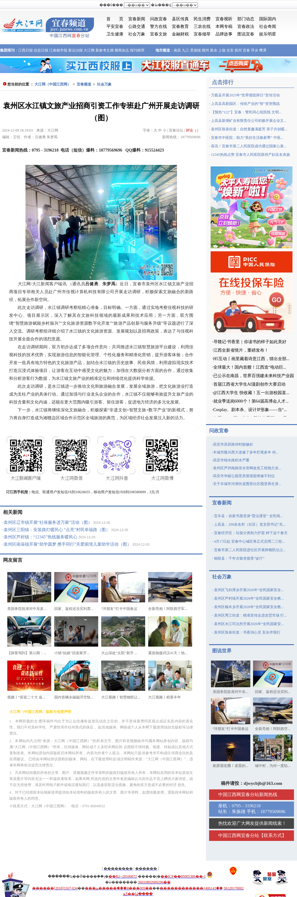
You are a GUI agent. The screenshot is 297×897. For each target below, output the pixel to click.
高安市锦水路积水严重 (231, 460)
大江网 (89, 50)
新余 (213, 50)
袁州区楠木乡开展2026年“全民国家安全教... (249, 607)
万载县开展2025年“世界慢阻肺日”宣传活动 (245, 95)
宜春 (246, 50)
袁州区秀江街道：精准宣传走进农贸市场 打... (250, 615)
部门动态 (245, 19)
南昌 (177, 50)
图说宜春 (245, 34)
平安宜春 (114, 26)
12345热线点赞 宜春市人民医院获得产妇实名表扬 (250, 154)
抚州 (238, 50)
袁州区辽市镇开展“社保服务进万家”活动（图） (48, 522)
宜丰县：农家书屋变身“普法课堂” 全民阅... (248, 516)
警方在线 (158, 26)
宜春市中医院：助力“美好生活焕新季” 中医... (247, 138)
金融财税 (180, 34)
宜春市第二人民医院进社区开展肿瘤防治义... (250, 550)
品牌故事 (223, 34)
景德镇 (195, 50)
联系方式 (273, 835)
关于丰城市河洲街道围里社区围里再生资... (247, 484)
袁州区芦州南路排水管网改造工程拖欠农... (247, 468)
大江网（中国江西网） (53, 84)
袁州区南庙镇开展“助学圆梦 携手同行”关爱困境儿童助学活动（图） (68, 544)
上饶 (221, 50)
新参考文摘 (104, 50)
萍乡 (254, 50)
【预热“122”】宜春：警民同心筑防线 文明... (246, 112)
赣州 (205, 50)
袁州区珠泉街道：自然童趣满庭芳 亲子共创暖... (249, 129)
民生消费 (202, 19)
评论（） (193, 130)
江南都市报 (58, 50)
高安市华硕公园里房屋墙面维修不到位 (244, 476)
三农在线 (202, 26)
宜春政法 (245, 26)
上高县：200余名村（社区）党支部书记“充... (249, 524)
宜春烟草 (202, 34)
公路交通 (136, 26)
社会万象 (136, 34)
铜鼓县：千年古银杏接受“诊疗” (239, 558)
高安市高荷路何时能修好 (233, 444)
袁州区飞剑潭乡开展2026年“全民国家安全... (249, 590)
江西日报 (25, 50)
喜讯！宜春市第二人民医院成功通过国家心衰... (248, 146)
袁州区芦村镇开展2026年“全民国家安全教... (249, 598)
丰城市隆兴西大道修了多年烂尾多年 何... (246, 452)
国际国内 (267, 19)
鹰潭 (262, 50)
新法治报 (75, 50)
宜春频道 (84, 84)
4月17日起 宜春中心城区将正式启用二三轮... (249, 541)
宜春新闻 (136, 19)
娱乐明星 (267, 34)
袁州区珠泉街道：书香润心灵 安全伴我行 (247, 632)
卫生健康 (114, 34)
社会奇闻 (267, 26)
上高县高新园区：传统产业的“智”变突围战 (245, 104)
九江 (185, 50)
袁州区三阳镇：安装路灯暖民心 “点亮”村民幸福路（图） (57, 529)
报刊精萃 (137, 50)
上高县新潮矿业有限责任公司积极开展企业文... (248, 121)
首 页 (114, 19)
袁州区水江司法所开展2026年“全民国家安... (249, 624)
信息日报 (41, 50)
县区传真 (180, 19)
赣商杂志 (122, 50)
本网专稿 (223, 26)
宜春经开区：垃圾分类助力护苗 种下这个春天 (251, 533)
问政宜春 (158, 19)
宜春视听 (223, 19)
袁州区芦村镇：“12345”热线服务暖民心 (40, 537)
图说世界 (222, 650)
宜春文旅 (158, 34)
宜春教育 (180, 26)
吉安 (230, 50)
